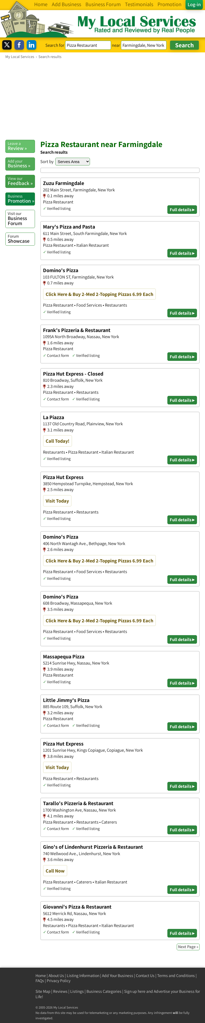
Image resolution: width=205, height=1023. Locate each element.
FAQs (40, 980)
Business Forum (21, 218)
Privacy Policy (58, 980)
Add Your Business (117, 975)
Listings (77, 991)
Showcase (21, 238)
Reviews (60, 991)
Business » (21, 163)
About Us (56, 975)
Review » (21, 146)
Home (41, 975)
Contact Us (145, 975)
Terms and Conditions (176, 975)
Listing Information (83, 975)
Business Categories (103, 991)
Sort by (47, 161)
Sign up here (134, 991)
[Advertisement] (102, 99)
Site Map (43, 991)
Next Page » (188, 946)
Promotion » (21, 198)
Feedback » (21, 181)
